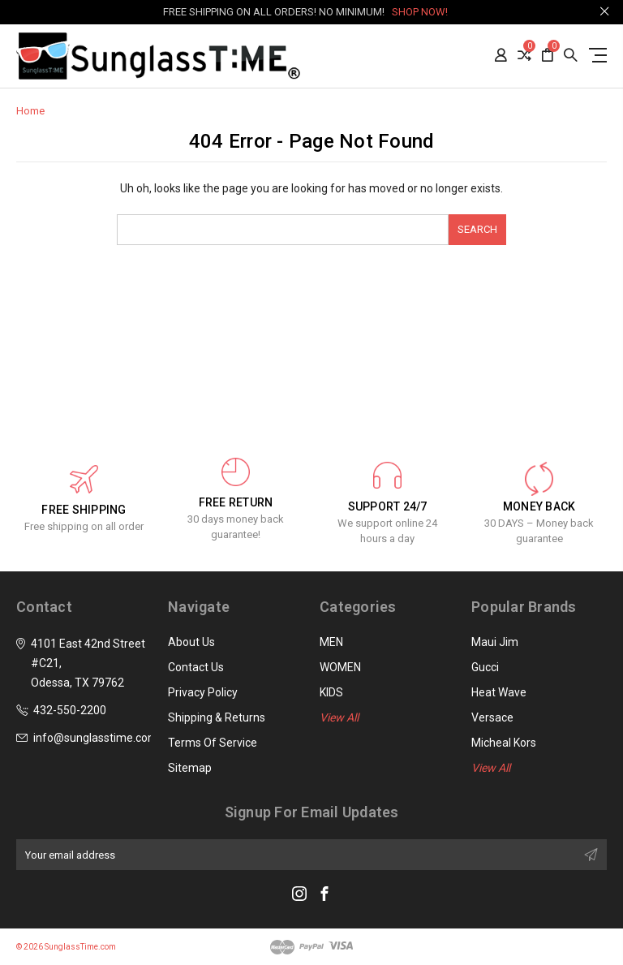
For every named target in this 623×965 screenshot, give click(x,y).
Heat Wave (498, 692)
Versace (492, 717)
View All (339, 717)
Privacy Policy (203, 692)
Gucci (485, 667)
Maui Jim (494, 641)
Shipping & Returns (216, 717)
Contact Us (196, 667)
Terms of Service (212, 742)
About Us (191, 641)
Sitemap (190, 767)
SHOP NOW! (420, 12)
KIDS (331, 692)
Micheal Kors (503, 742)
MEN (331, 641)
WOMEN (340, 667)
